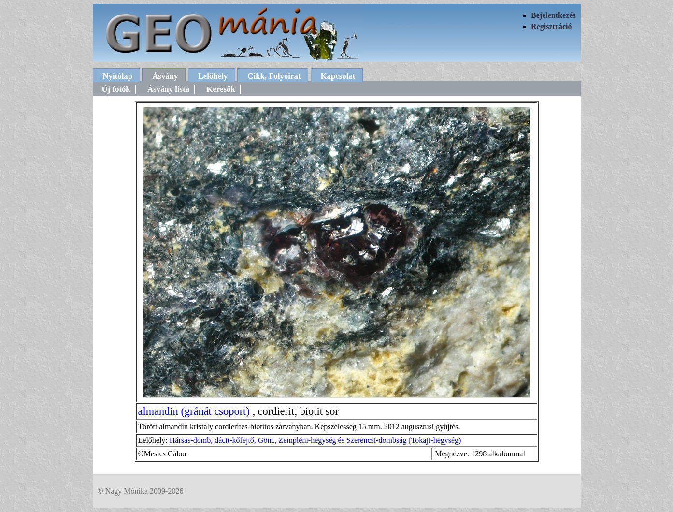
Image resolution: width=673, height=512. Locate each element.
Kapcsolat (338, 76)
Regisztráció (551, 26)
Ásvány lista (168, 89)
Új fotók (116, 89)
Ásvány (165, 76)
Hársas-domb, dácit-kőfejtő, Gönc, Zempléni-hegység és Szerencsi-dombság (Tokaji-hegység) (315, 440)
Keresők (220, 89)
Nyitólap (118, 76)
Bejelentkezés (553, 15)
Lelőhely (213, 76)
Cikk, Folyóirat (274, 76)
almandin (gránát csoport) (194, 411)
